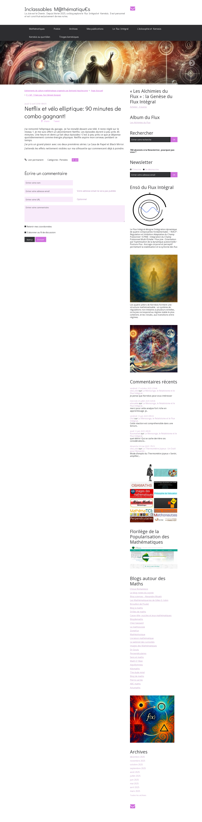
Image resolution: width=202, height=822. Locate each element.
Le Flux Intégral (120, 28)
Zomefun (134, 630)
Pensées (64, 159)
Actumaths (135, 687)
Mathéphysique (137, 634)
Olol (132, 418)
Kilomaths (135, 668)
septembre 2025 (138, 768)
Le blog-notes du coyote (142, 592)
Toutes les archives (138, 795)
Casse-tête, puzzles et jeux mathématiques (151, 615)
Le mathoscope (137, 626)
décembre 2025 (137, 757)
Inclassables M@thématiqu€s (57, 8)
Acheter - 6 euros (138, 106)
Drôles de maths (138, 611)
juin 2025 (134, 780)
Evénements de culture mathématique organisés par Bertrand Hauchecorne (56, 90)
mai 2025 (134, 783)
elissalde (134, 403)
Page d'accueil (97, 90)
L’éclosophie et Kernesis (149, 28)
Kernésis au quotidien (39, 36)
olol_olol (134, 390)
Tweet (56, 121)
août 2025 (135, 772)
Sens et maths (137, 657)
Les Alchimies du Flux (140, 122)
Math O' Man (136, 661)
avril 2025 (134, 787)
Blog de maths (137, 676)
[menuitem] (37, 29)
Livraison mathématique (142, 638)
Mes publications (95, 28)
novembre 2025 (137, 761)
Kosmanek (135, 433)
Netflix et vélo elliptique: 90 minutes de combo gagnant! (73, 112)
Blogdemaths (136, 619)
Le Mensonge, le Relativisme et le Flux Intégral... (152, 392)
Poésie (57, 28)
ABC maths (135, 683)
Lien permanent (34, 159)
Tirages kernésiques (69, 36)
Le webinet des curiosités (142, 642)
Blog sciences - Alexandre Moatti (146, 596)
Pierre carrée (136, 680)
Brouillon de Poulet (139, 604)
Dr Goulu (134, 649)
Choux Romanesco (139, 588)
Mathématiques (37, 28)
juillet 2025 (135, 776)
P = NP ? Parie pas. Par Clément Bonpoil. (43, 95)
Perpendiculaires (138, 653)
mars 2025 (135, 791)
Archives (73, 28)
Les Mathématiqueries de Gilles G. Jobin (149, 600)
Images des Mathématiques (143, 645)
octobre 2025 (136, 764)
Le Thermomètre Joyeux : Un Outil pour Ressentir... (153, 449)
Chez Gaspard (136, 623)
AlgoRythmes (136, 664)
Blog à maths (136, 607)
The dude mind (137, 672)
